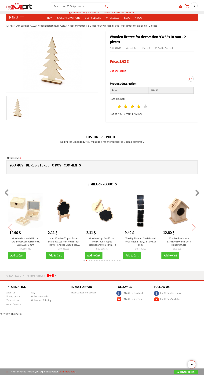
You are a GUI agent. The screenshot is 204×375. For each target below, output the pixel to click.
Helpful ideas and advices (83, 292)
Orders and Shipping (41, 300)
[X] (7, 371)
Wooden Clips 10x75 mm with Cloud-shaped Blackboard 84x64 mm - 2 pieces (104, 242)
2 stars (126, 106)
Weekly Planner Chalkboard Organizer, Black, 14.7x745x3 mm (142, 241)
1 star (119, 106)
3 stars (132, 106)
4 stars (139, 106)
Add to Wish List (164, 48)
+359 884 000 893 (124, 12)
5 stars (145, 106)
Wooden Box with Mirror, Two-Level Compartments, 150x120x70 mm (27, 241)
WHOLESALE (112, 17)
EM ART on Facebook (129, 293)
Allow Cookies (185, 372)
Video (138, 17)
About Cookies (13, 304)
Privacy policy (13, 296)
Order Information (40, 296)
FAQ (33, 292)
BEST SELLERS (93, 17)
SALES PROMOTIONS (68, 17)
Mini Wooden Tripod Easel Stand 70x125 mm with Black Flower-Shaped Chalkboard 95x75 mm (65, 242)
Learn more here (67, 371)
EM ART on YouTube (129, 299)
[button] (84, 260)
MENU (16, 17)
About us (10, 292)
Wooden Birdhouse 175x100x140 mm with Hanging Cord (181, 241)
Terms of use (12, 300)
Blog (127, 17)
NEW (49, 17)
